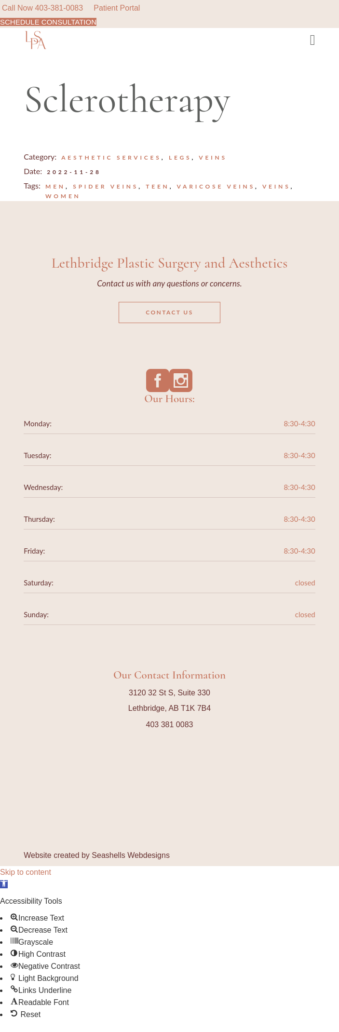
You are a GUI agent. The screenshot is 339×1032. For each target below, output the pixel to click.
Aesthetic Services (111, 157)
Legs (180, 157)
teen (157, 186)
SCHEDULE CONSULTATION (48, 22)
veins (276, 186)
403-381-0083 (59, 8)
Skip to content (25, 872)
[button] (4, 884)
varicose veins (216, 186)
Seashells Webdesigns (131, 855)
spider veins (105, 186)
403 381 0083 (169, 724)
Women (63, 196)
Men (55, 186)
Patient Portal (117, 8)
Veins (213, 157)
